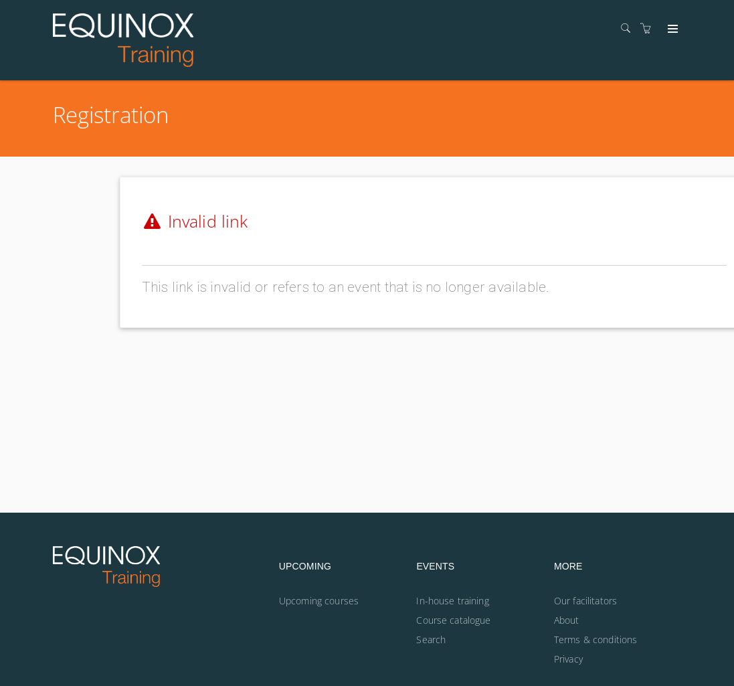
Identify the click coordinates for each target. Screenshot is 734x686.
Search (431, 639)
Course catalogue (453, 620)
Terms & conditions (596, 639)
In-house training (452, 600)
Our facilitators (585, 600)
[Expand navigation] (671, 29)
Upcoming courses (319, 600)
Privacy (568, 659)
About (566, 620)
